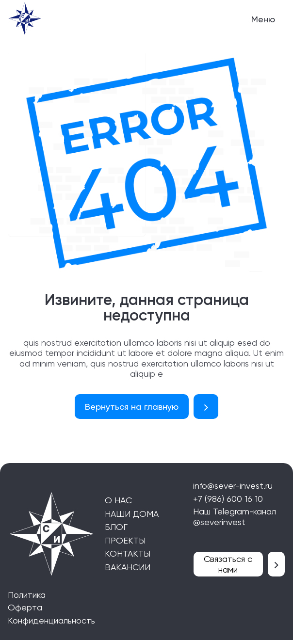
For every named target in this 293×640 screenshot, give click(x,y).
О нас (118, 500)
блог (116, 527)
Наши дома (132, 514)
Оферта (25, 607)
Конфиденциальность (51, 620)
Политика (27, 595)
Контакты (127, 553)
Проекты (125, 540)
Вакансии (127, 567)
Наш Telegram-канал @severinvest (234, 516)
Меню (263, 19)
